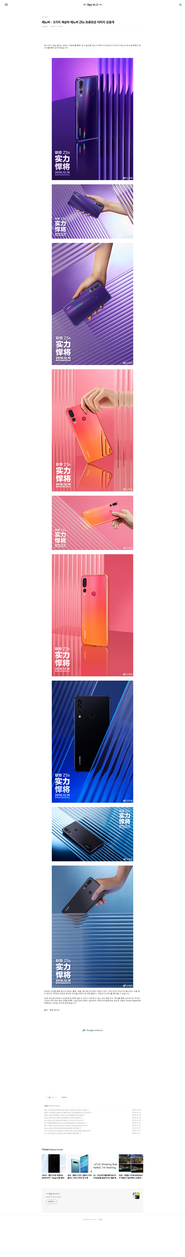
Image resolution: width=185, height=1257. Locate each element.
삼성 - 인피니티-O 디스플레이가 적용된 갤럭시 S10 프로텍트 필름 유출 (66, 1130)
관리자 (100, 1219)
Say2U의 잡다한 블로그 (53, 1197)
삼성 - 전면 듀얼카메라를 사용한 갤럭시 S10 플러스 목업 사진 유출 (65, 1110)
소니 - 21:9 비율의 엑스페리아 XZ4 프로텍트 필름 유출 (61, 1133)
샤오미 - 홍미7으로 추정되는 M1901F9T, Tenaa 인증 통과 (62, 1117)
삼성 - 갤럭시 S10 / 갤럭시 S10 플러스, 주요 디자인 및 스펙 (63, 1120)
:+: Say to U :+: (92, 4)
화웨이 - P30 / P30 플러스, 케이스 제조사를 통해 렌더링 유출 (63, 1115)
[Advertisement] (92, 1030)
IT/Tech (46, 1106)
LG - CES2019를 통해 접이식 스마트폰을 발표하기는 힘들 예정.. (64, 1123)
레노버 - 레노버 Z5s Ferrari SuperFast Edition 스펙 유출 (61, 1128)
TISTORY (93, 1219)
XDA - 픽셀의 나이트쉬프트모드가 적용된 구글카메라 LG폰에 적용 (65, 1125)
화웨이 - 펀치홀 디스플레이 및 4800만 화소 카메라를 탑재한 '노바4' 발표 (67, 1112)
